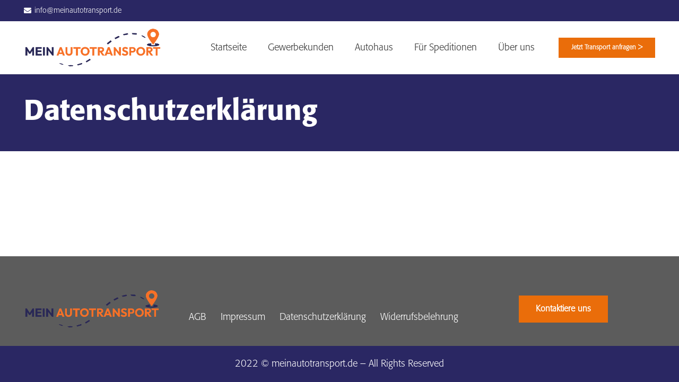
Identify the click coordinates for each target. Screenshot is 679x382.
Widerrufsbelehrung (419, 317)
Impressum (243, 317)
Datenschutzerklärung (323, 317)
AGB (197, 317)
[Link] (93, 48)
